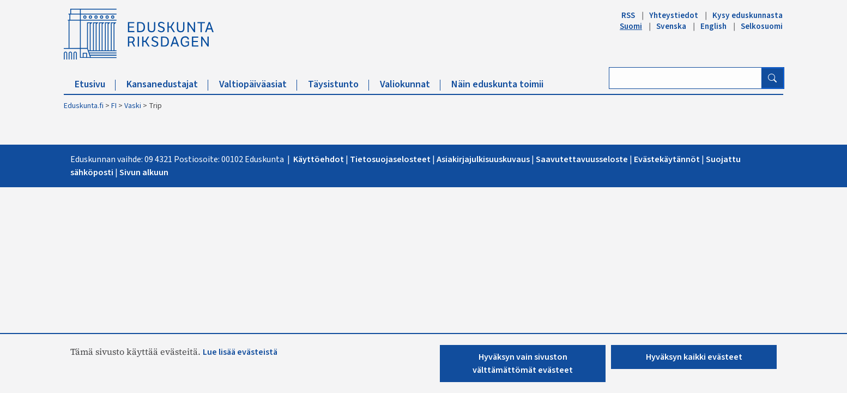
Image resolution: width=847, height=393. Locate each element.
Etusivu (95, 84)
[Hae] (772, 78)
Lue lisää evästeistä (240, 352)
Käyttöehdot (319, 159)
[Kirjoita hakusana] (685, 78)
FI (114, 105)
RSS (628, 15)
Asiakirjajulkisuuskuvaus (483, 159)
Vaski (132, 105)
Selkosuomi (762, 26)
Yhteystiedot (673, 15)
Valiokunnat (410, 84)
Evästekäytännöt (667, 159)
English (713, 26)
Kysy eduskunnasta (747, 15)
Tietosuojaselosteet (391, 159)
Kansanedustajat (167, 84)
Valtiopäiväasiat (258, 84)
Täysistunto (338, 84)
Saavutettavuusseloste (582, 159)
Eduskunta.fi (84, 105)
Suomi (631, 26)
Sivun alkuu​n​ (143, 172)
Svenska (671, 26)
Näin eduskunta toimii (497, 84)
